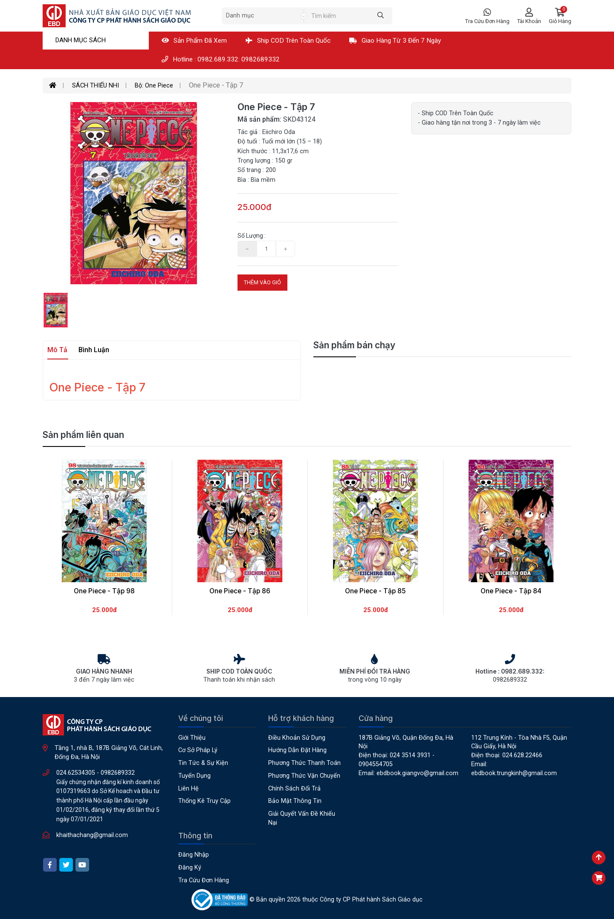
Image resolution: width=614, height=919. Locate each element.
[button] (560, 16)
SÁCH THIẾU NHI (95, 85)
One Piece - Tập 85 (375, 591)
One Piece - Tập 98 (104, 591)
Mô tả (57, 350)
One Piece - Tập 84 (511, 591)
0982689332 (118, 772)
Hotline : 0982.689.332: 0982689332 (221, 59)
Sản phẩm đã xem (194, 40)
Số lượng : (251, 235)
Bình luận (93, 350)
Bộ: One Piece (154, 85)
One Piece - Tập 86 (239, 591)
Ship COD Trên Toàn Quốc (288, 40)
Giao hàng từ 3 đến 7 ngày (395, 40)
